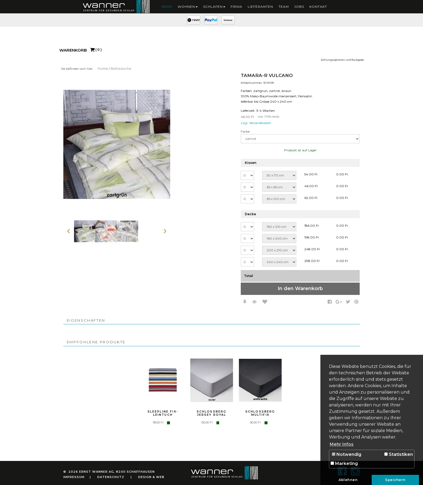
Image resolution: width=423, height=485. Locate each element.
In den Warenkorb (300, 288)
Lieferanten (260, 7)
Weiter (165, 231)
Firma (236, 7)
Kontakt (318, 7)
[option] (84, 231)
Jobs (299, 7)
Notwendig (346, 454)
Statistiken (398, 454)
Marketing (344, 463)
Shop (167, 7)
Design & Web (151, 477)
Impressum (73, 477)
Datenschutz (110, 477)
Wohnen (188, 7)
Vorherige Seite (68, 231)
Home (103, 69)
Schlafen (214, 7)
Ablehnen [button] (348, 480)
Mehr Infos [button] (342, 444)
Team (283, 7)
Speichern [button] (395, 480)
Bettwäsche (121, 69)
